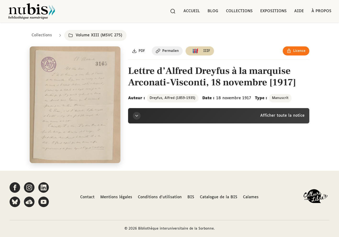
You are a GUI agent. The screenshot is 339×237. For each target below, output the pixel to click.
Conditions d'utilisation (160, 197)
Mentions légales (116, 197)
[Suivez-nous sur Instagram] (29, 187)
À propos (321, 11)
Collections (239, 11)
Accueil (191, 11)
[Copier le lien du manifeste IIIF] (200, 50)
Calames (251, 197)
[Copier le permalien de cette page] (167, 50)
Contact (87, 197)
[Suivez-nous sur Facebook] (15, 187)
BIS (190, 197)
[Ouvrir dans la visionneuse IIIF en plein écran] (75, 104)
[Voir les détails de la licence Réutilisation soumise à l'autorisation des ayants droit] (296, 50)
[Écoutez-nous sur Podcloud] (29, 202)
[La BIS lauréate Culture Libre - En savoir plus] (315, 197)
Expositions (273, 11)
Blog (213, 11)
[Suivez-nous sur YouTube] (43, 202)
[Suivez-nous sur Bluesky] (15, 202)
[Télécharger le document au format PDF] (138, 50)
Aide (299, 11)
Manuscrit (280, 98)
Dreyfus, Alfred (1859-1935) (172, 98)
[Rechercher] (173, 11)
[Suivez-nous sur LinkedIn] (43, 187)
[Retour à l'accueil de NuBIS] (32, 11)
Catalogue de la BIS (218, 197)
